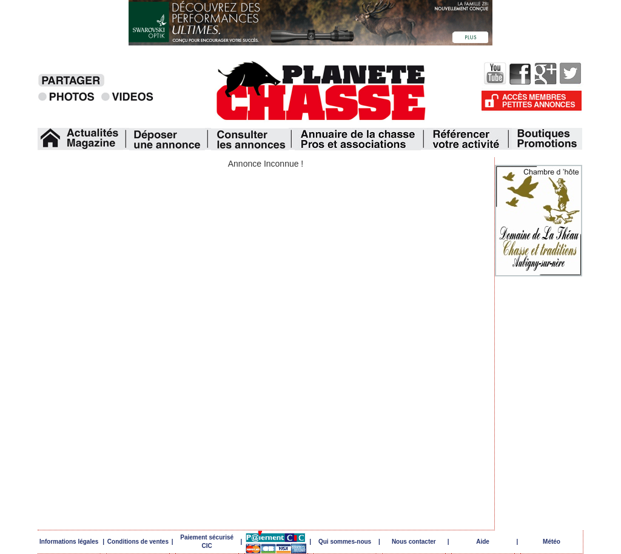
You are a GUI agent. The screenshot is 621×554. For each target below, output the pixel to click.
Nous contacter (414, 541)
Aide (482, 541)
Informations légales (68, 541)
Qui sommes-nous (344, 541)
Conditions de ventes (138, 541)
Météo (551, 541)
